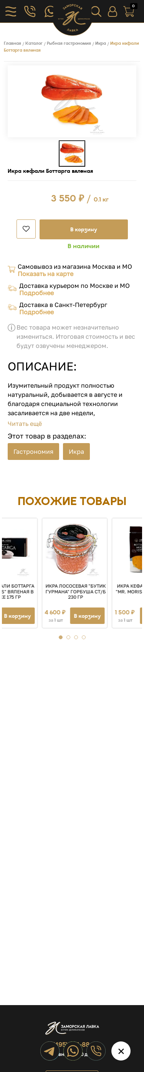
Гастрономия (33, 451)
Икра (76, 451)
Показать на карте (45, 274)
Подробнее (36, 293)
